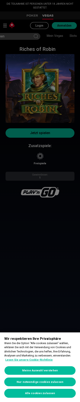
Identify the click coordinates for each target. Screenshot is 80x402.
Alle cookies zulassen (40, 393)
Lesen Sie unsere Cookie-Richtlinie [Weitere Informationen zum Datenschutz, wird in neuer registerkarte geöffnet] (29, 359)
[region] (40, 367)
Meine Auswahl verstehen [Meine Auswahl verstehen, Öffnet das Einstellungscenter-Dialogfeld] (40, 370)
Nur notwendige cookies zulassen (40, 381)
